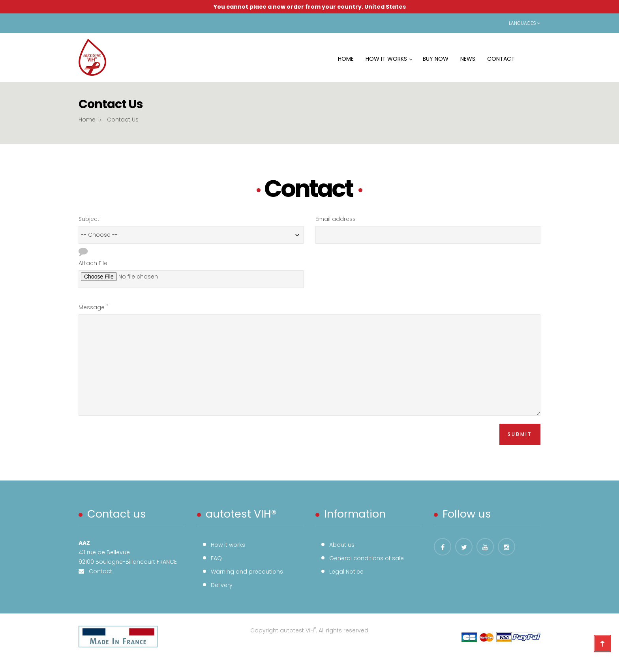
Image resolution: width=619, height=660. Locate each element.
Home (87, 119)
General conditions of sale (366, 558)
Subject (89, 219)
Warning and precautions (247, 572)
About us (342, 545)
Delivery (222, 585)
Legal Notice (346, 572)
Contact (98, 571)
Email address (335, 219)
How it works (228, 545)
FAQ (216, 558)
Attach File (93, 263)
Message (93, 307)
